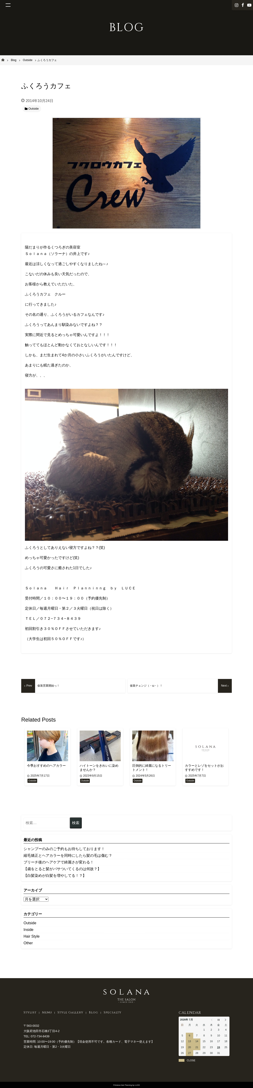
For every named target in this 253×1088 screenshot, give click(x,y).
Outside (30, 923)
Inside (28, 930)
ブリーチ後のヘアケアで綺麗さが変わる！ (59, 862)
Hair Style (31, 936)
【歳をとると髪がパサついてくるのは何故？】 (62, 869)
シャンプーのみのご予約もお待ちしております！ (64, 849)
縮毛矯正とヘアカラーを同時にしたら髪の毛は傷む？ (68, 855)
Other (28, 943)
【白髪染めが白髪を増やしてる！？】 (55, 875)
